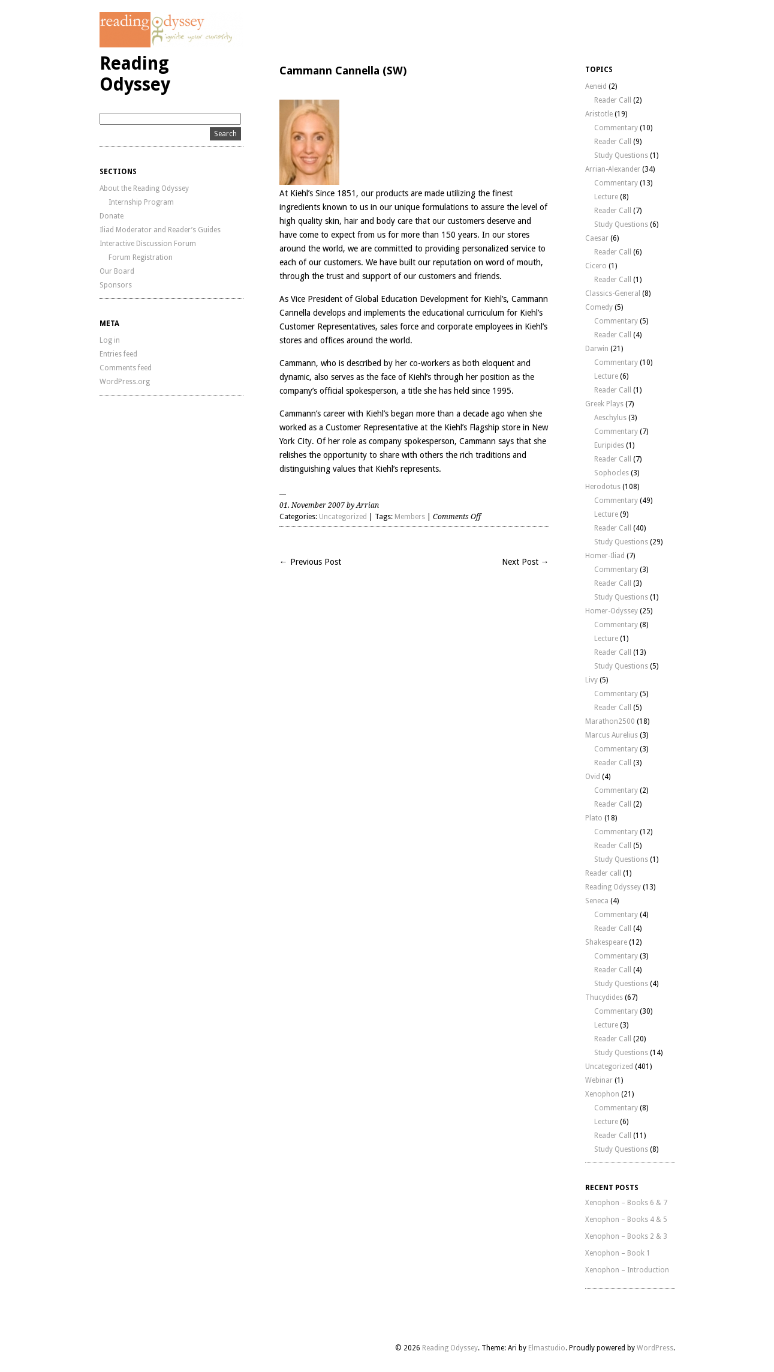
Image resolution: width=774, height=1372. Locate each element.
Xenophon (602, 1094)
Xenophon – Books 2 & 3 (626, 1236)
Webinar (599, 1080)
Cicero (596, 266)
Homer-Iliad (605, 556)
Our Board (117, 271)
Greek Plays (604, 404)
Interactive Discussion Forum (148, 243)
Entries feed (118, 354)
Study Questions (621, 155)
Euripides (609, 445)
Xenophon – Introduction (627, 1270)
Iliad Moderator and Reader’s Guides (160, 230)
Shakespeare (606, 942)
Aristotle (599, 114)
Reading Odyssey (135, 74)
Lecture (606, 197)
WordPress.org (125, 382)
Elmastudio (546, 1348)
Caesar (597, 238)
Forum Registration (141, 257)
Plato (594, 818)
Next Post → (525, 562)
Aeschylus (610, 418)
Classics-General (612, 293)
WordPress (655, 1348)
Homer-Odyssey (611, 611)
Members (409, 517)
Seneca (597, 901)
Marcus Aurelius (611, 735)
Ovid (592, 776)
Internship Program (141, 202)
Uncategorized (343, 517)
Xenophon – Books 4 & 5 (626, 1219)
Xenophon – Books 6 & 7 (626, 1203)
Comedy (599, 307)
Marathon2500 (610, 721)
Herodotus (603, 487)
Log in (110, 340)
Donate (112, 216)
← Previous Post (310, 562)
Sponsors (116, 285)
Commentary (616, 128)
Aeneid (596, 86)
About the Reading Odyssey (144, 188)
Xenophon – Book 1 (617, 1253)
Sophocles (611, 473)
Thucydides (604, 997)
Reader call (603, 873)
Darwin (597, 349)
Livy (591, 680)
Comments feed (126, 368)
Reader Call (612, 100)
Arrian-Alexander (612, 169)
